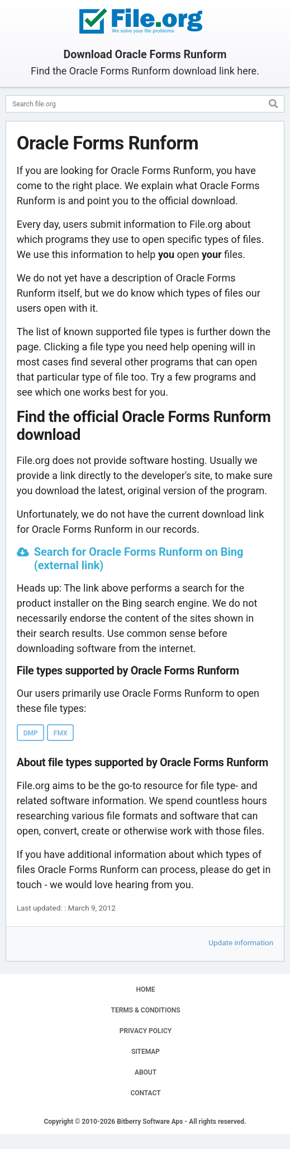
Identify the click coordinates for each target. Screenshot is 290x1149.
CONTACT (145, 1093)
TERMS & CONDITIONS (145, 1010)
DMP (30, 733)
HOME (145, 989)
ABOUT (145, 1072)
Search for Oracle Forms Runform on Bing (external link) (139, 558)
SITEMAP (145, 1052)
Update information (240, 942)
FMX (61, 733)
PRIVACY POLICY (146, 1031)
